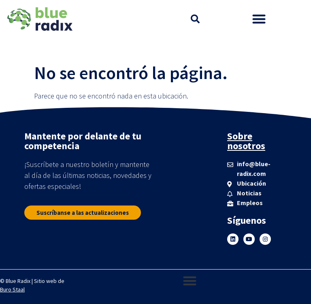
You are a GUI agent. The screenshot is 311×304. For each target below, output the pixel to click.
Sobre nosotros (246, 141)
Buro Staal (12, 289)
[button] (195, 19)
